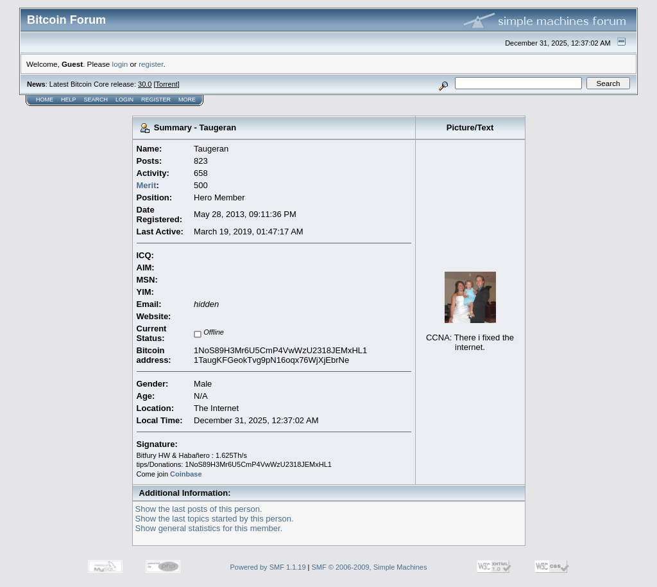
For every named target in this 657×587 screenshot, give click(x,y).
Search (96, 99)
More (187, 99)
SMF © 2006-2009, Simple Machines (369, 567)
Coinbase (186, 474)
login (120, 64)
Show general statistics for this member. (209, 528)
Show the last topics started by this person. (214, 518)
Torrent (167, 84)
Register (156, 99)
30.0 (144, 84)
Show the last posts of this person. (198, 509)
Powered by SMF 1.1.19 (268, 567)
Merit (147, 185)
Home (44, 99)
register (151, 64)
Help (68, 99)
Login (124, 99)
